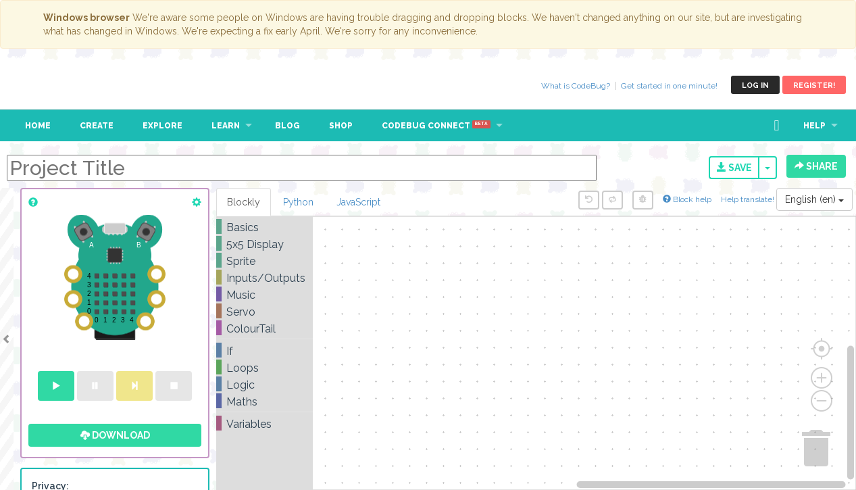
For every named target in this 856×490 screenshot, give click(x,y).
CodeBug (55, 84)
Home (38, 125)
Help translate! (748, 199)
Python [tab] (298, 202)
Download (115, 435)
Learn (225, 125)
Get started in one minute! (669, 86)
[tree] (264, 325)
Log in (755, 85)
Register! (814, 85)
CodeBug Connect (436, 125)
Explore (162, 125)
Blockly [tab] (243, 202)
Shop (341, 125)
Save (734, 167)
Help (814, 125)
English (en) (814, 199)
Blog (287, 125)
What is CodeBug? (575, 86)
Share (816, 166)
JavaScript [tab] (358, 202)
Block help (687, 199)
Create (97, 125)
